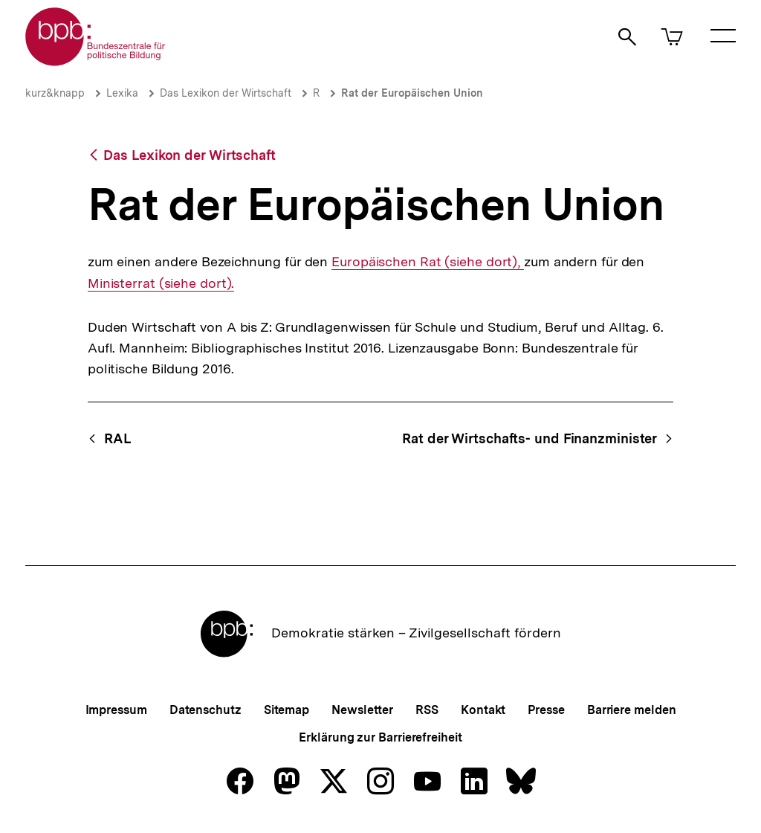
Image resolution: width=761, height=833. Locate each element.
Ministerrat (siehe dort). (161, 283)
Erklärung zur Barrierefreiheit (380, 737)
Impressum (116, 710)
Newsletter (362, 710)
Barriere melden (631, 710)
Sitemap (286, 710)
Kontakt (483, 710)
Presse (546, 710)
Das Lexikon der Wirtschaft (225, 93)
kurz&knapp (55, 93)
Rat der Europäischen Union (412, 93)
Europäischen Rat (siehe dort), (427, 262)
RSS (426, 710)
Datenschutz (205, 710)
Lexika (122, 93)
